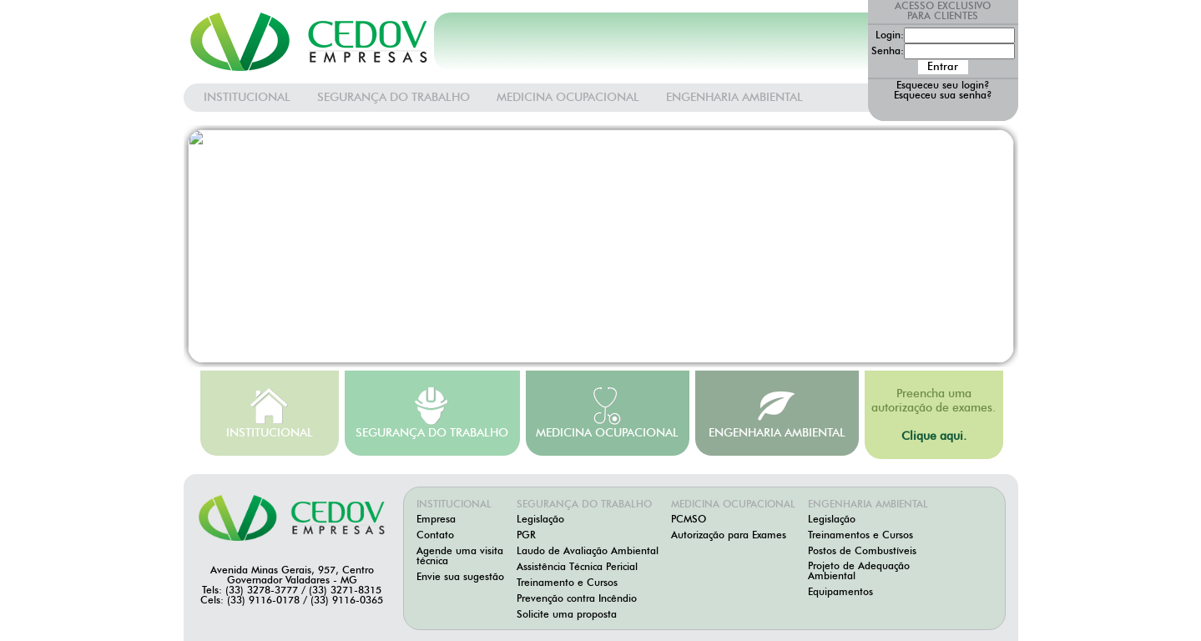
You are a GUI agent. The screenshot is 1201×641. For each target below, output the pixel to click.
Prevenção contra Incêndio (577, 599)
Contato (435, 536)
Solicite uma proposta (567, 615)
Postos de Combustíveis (862, 552)
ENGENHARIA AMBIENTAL (734, 97)
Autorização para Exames (728, 536)
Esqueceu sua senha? (943, 96)
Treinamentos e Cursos (860, 536)
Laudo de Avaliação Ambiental (588, 552)
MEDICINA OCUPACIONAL (568, 97)
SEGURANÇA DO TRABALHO (393, 97)
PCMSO (688, 520)
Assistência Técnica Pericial (577, 568)
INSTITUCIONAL (247, 97)
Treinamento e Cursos (567, 583)
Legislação (540, 520)
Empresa (436, 520)
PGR (526, 536)
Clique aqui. (933, 436)
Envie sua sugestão (460, 578)
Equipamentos (840, 593)
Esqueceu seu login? (943, 86)
